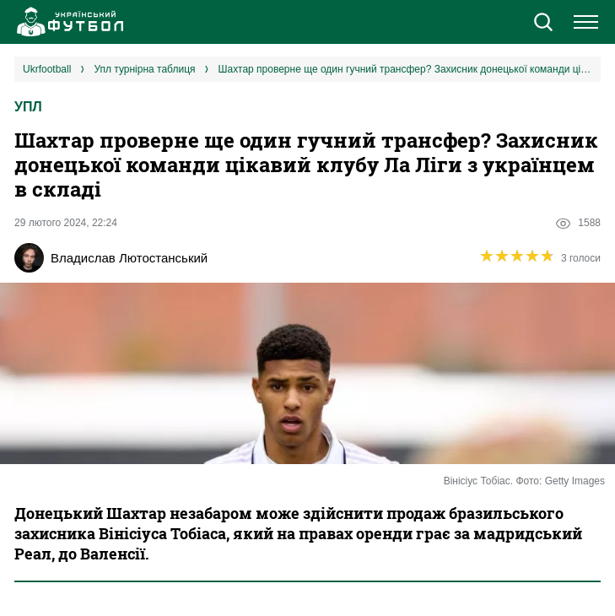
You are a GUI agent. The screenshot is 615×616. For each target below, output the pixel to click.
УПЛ (28, 107)
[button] (543, 24)
